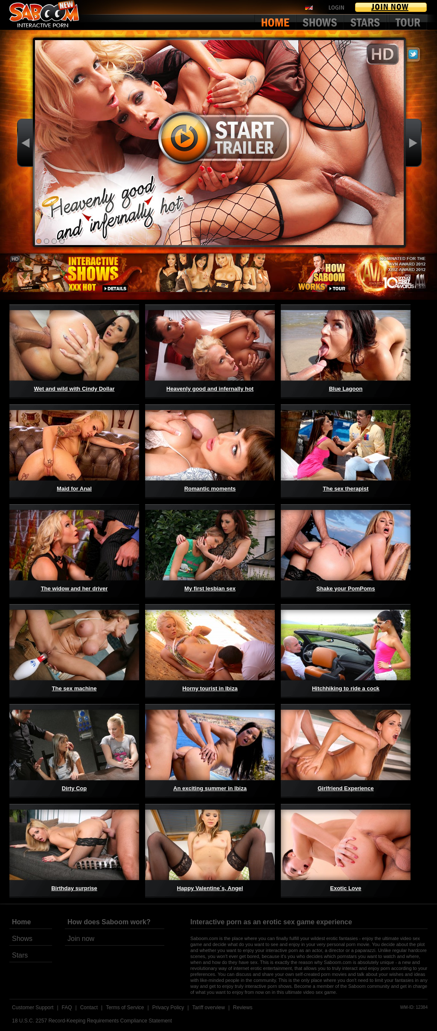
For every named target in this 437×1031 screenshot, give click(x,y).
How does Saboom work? (109, 922)
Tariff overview (208, 1008)
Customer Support (32, 1008)
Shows (22, 938)
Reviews (242, 1008)
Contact (89, 1008)
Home (21, 922)
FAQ (67, 1008)
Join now (80, 938)
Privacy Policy (168, 1008)
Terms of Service (125, 1008)
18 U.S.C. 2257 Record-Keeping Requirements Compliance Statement (92, 1021)
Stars (20, 955)
